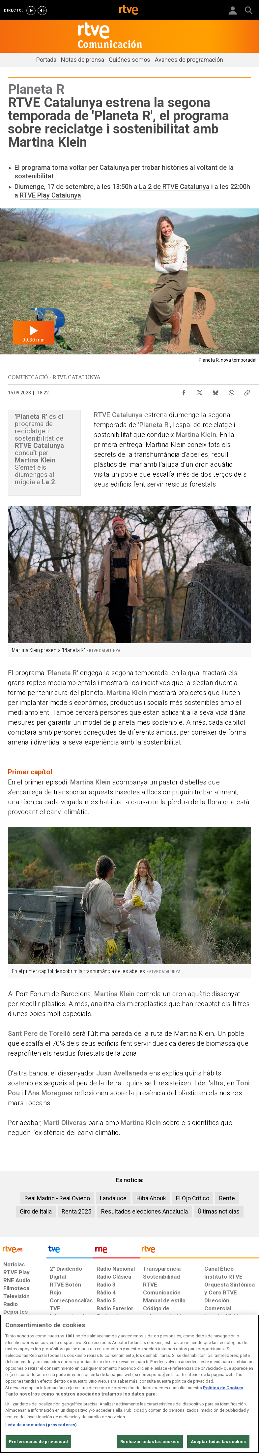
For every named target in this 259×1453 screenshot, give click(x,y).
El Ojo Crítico (192, 1198)
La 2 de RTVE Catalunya (174, 187)
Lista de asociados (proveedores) (41, 1444)
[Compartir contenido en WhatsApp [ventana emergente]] (231, 391)
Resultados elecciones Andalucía (144, 1211)
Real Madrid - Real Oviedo (57, 1198)
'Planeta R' (154, 425)
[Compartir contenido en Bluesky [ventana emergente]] (215, 391)
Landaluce (113, 1198)
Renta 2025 (76, 1211)
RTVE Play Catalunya (50, 195)
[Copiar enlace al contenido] (247, 391)
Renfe (227, 1198)
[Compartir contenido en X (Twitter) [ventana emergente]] (200, 391)
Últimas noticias (219, 1211)
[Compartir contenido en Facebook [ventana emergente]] (184, 391)
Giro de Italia (36, 1211)
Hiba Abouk (151, 1198)
